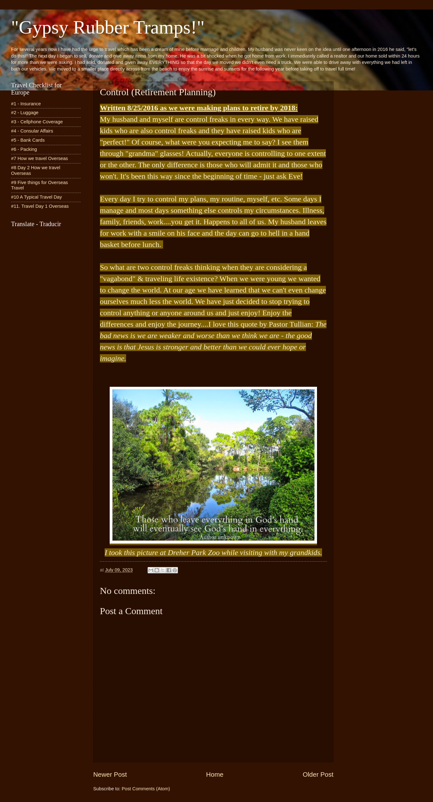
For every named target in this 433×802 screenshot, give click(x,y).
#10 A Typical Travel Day (36, 197)
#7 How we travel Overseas (39, 158)
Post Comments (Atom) (146, 788)
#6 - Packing (24, 149)
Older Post (318, 774)
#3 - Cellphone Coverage (37, 121)
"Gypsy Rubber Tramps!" (107, 27)
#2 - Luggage (25, 112)
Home (214, 774)
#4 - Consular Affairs (32, 130)
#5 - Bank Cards (28, 140)
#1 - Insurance (26, 103)
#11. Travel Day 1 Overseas (40, 206)
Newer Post (110, 774)
